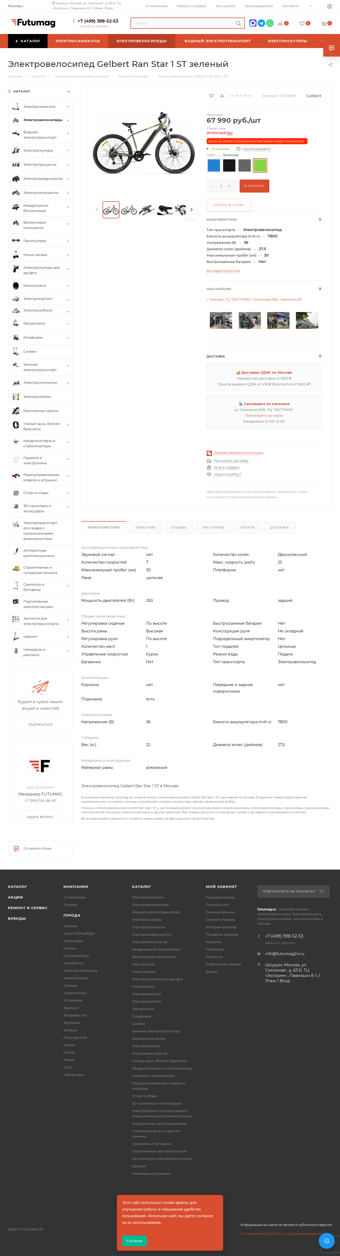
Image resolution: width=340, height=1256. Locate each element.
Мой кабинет (221, 886)
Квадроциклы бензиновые (156, 949)
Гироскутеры (143, 964)
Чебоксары (73, 1074)
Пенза (69, 1052)
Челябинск (73, 963)
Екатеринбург (76, 955)
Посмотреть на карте (264, 415)
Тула (67, 1067)
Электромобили (146, 1001)
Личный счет (217, 904)
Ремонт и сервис (28, 908)
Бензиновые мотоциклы (154, 957)
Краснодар (73, 941)
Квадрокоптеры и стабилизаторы (162, 1068)
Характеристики (104, 527)
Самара (70, 985)
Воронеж (71, 1022)
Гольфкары (141, 1016)
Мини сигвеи (144, 971)
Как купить (213, 527)
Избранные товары (223, 964)
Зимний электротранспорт (156, 1031)
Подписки (215, 949)
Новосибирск (75, 978)
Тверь (68, 1060)
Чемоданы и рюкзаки (151, 1173)
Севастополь (74, 993)
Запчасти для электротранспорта (162, 1158)
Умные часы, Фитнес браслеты (159, 1061)
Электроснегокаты (148, 1038)
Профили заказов (222, 934)
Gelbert (314, 95)
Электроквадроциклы (152, 934)
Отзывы (178, 527)
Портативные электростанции (159, 1151)
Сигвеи (138, 1023)
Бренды (17, 918)
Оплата (247, 527)
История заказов (221, 927)
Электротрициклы (148, 927)
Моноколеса (143, 986)
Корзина (214, 942)
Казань (69, 948)
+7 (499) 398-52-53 (98, 21)
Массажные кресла (149, 1053)
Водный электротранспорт (156, 912)
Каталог (17, 886)
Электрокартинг (147, 994)
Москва (70, 926)
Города (71, 915)
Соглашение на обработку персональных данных (281, 1234)
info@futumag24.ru (284, 953)
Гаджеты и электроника (153, 1076)
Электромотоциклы (149, 942)
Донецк (70, 1030)
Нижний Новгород (80, 970)
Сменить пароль (220, 919)
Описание (145, 527)
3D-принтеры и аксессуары (156, 1103)
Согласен (134, 1241)
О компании (74, 897)
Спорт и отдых (144, 1096)
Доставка (279, 527)
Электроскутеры (147, 919)
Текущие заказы (220, 897)
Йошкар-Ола (75, 1037)
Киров (69, 1045)
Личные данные (220, 912)
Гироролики (143, 1009)
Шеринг (139, 1166)
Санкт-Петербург (79, 933)
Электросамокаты (148, 897)
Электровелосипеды (150, 904)
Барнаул (71, 1008)
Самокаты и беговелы (151, 1144)
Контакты (214, 957)
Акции (15, 897)
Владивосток (75, 1015)
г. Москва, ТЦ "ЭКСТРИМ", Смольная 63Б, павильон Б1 (254, 299)
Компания (75, 886)
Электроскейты (146, 1046)
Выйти (212, 971)
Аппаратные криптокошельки (159, 1123)
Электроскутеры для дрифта (157, 979)
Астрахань (72, 1000)
